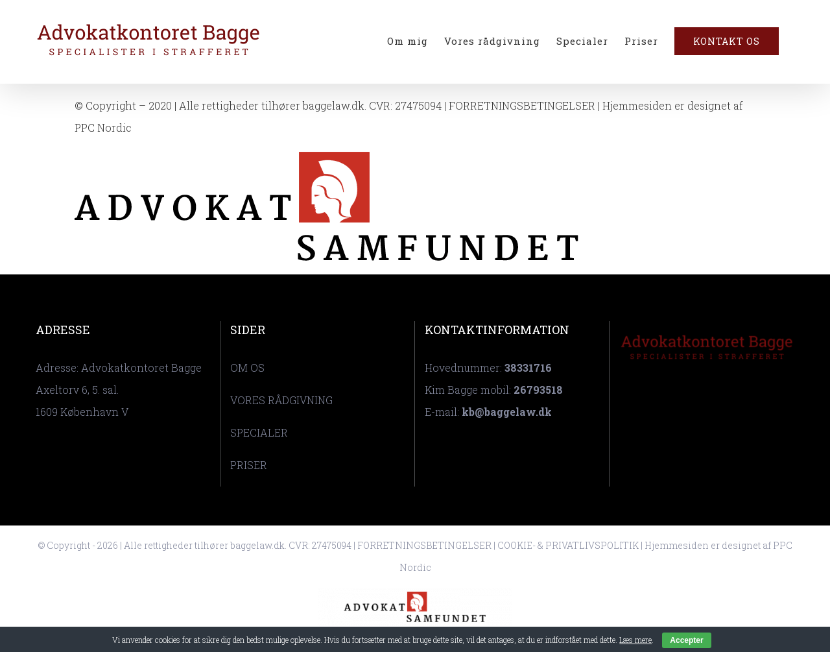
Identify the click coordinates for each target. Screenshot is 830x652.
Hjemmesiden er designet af (708, 545)
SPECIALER (259, 432)
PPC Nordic (103, 127)
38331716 (528, 367)
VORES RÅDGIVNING (281, 400)
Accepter (686, 640)
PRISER (248, 465)
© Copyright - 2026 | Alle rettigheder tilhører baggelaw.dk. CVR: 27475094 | (197, 545)
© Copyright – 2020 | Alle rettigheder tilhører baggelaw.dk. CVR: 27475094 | (262, 105)
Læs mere (635, 639)
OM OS (247, 367)
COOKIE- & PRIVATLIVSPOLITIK (568, 545)
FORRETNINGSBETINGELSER (522, 105)
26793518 (538, 389)
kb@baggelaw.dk (507, 411)
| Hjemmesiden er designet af (669, 105)
